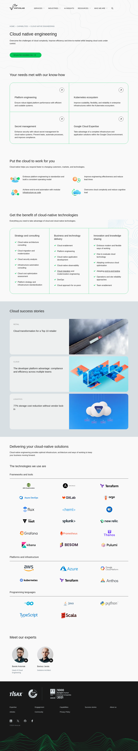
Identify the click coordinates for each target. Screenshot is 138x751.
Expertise (13, 707)
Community (39, 712)
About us (113, 707)
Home (12, 26)
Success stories (90, 707)
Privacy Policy (65, 712)
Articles (12, 712)
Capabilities (64, 707)
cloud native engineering (42, 26)
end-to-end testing (112, 271)
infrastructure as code (32, 192)
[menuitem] (39, 8)
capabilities (22, 26)
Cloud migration (63, 271)
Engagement (39, 707)
